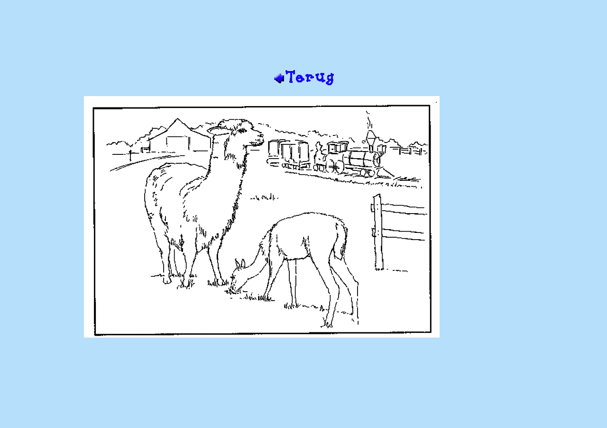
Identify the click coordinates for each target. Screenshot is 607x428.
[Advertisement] (303, 38)
